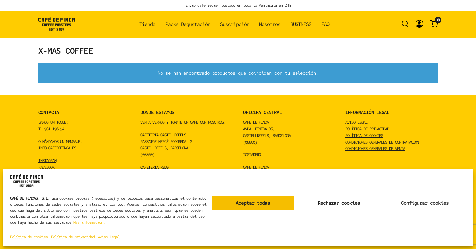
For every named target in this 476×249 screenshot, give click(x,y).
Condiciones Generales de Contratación (382, 142)
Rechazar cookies (339, 203)
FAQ (325, 24)
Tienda (147, 24)
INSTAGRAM (47, 160)
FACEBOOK (46, 167)
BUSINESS (300, 24)
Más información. (89, 222)
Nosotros (269, 24)
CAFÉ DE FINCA (256, 122)
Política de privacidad (73, 237)
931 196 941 (55, 129)
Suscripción (234, 24)
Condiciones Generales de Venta (375, 148)
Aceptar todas (253, 203)
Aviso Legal (109, 237)
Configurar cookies (425, 203)
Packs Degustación (187, 24)
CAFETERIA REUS (154, 167)
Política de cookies (29, 237)
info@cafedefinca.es (57, 148)
